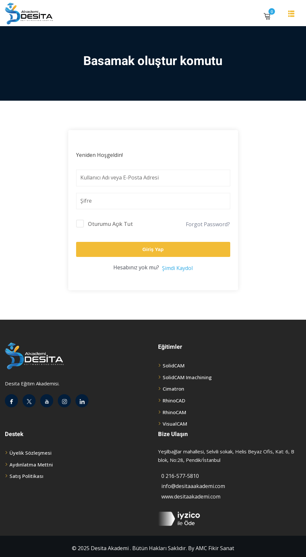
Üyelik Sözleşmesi (30, 452)
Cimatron (173, 388)
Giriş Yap (153, 249)
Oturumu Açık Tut (110, 224)
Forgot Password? (208, 224)
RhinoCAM (174, 412)
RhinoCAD (174, 400)
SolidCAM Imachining (187, 377)
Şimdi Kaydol (177, 268)
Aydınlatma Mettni (31, 464)
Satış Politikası (26, 476)
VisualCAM (175, 423)
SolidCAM (174, 365)
